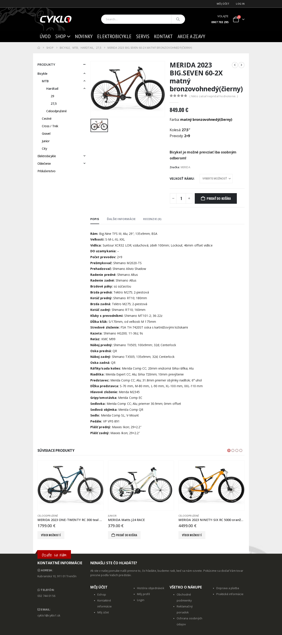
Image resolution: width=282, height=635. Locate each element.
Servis (142, 36)
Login (140, 600)
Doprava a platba (227, 588)
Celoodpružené (56, 111)
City (44, 148)
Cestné (46, 118)
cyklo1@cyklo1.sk (48, 615)
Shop (60, 36)
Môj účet (223, 3)
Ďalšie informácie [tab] (121, 219)
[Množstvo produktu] (181, 198)
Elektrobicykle (114, 36)
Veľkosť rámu (182, 178)
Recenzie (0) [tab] (152, 219)
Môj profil (143, 594)
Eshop (101, 594)
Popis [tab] (94, 219)
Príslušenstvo (46, 171)
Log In (240, 3)
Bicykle (42, 73)
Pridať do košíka (219, 198)
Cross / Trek (50, 126)
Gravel (46, 133)
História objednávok (150, 588)
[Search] (178, 19)
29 (52, 96)
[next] (241, 65)
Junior (45, 141)
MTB (45, 81)
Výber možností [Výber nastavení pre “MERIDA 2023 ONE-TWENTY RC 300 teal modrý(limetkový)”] (51, 535)
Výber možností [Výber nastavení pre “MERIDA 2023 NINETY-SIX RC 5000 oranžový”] (192, 535)
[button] (229, 450)
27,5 (53, 103)
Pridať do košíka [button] (126, 535)
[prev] (235, 65)
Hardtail (52, 88)
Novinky (84, 36)
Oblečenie (44, 163)
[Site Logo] (56, 19)
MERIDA (185, 167)
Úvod (45, 36)
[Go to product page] (70, 485)
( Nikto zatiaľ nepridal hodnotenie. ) (213, 96)
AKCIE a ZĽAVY (191, 36)
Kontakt (163, 36)
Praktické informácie (229, 594)
